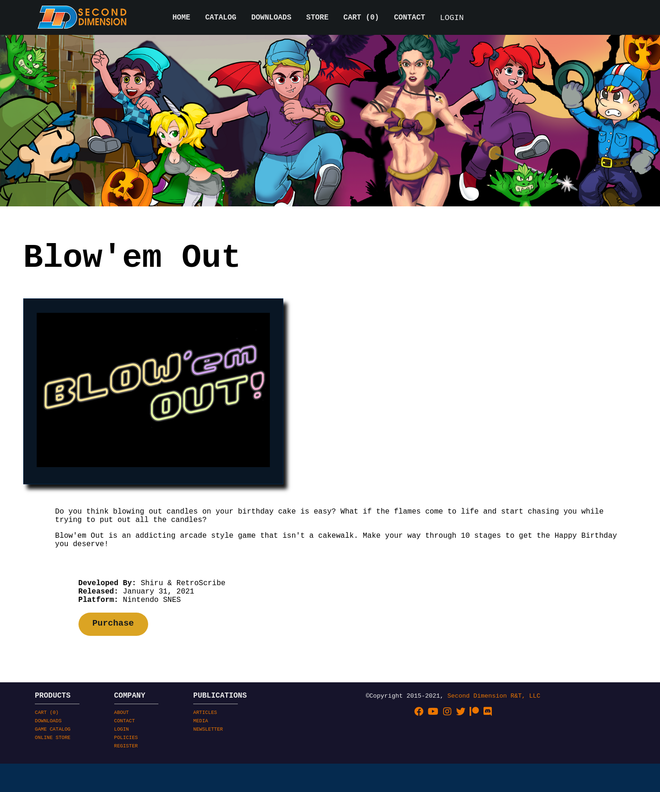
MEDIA (200, 754)
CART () (361, 18)
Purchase (113, 650)
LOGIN (452, 18)
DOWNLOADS (271, 18)
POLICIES (126, 775)
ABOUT (121, 744)
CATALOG (220, 18)
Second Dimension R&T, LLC (493, 725)
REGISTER (126, 785)
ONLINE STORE (53, 775)
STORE (317, 18)
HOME (181, 18)
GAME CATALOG (53, 764)
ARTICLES (205, 744)
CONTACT (409, 18)
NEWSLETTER (208, 764)
